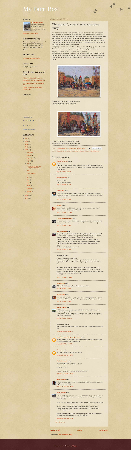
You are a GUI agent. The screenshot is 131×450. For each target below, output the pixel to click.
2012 (26, 141)
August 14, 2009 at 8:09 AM (65, 418)
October (29, 155)
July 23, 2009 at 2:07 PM (64, 225)
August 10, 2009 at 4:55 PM (65, 355)
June (28, 177)
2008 (26, 195)
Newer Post (55, 430)
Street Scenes (95, 151)
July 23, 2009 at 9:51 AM (64, 199)
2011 (26, 144)
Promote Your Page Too (29, 120)
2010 (26, 147)
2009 (26, 150)
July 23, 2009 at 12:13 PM (64, 212)
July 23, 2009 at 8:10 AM (64, 172)
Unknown (60, 350)
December (30, 152)
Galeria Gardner (27, 125)
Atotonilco (60, 151)
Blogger (74, 446)
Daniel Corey (61, 283)
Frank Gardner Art (27, 117)
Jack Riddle (60, 190)
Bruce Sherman (62, 231)
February (29, 188)
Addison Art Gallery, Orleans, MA (32, 78)
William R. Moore (62, 161)
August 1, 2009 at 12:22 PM (65, 331)
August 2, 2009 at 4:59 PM (64, 344)
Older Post (103, 430)
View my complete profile (30, 33)
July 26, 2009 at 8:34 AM (64, 288)
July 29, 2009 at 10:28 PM (64, 318)
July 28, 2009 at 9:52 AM (64, 301)
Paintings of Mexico (84, 151)
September (30, 158)
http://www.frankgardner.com (31, 58)
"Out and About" (31, 173)
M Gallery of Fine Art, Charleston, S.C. (34, 80)
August (29, 161)
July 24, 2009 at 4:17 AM (64, 249)
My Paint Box (40, 9)
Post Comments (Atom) (65, 434)
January (29, 191)
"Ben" (28, 170)
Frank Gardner (61, 392)
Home (79, 430)
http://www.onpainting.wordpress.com (69, 337)
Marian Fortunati (62, 177)
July (28, 163)
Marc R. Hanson (62, 307)
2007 (26, 198)
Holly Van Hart (61, 379)
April (28, 183)
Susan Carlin (61, 294)
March (29, 185)
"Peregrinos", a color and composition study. (33, 166)
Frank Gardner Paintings (70, 151)
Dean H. (59, 205)
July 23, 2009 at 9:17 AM (64, 184)
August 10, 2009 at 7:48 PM (65, 373)
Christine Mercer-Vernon (64, 218)
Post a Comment (60, 422)
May (28, 180)
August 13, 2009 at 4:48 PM (65, 386)
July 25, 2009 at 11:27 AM (64, 277)
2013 (26, 138)
